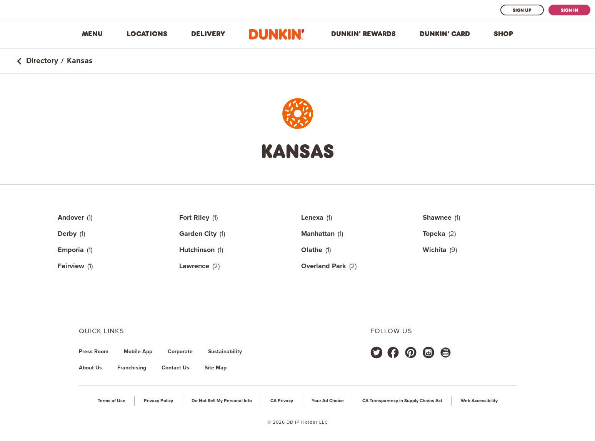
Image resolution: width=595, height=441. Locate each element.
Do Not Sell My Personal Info (222, 401)
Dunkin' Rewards (363, 34)
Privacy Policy (158, 401)
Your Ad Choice (328, 401)
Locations (147, 34)
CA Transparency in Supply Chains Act (402, 401)
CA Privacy (281, 401)
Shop (503, 34)
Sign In (569, 10)
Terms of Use (111, 401)
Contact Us (175, 368)
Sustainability (225, 351)
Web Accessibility (479, 401)
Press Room (93, 351)
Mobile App (138, 351)
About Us (90, 368)
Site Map (216, 368)
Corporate (180, 351)
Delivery (208, 34)
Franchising (131, 368)
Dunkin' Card (445, 34)
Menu (92, 34)
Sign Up (522, 10)
